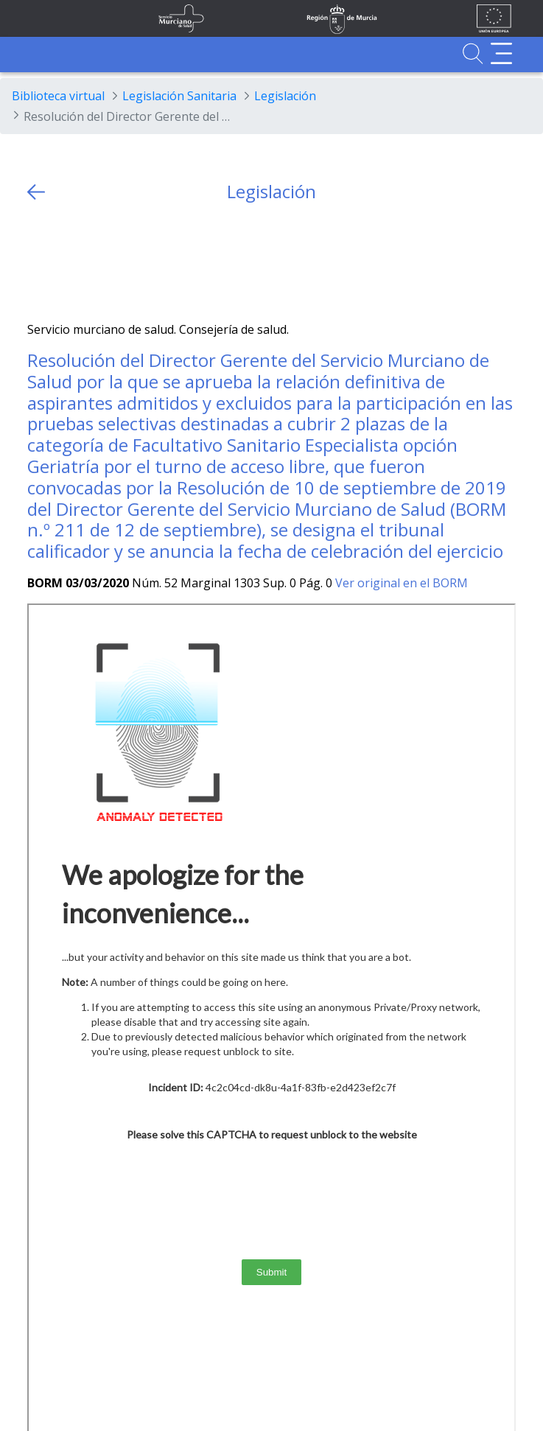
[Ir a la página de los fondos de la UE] (494, 18)
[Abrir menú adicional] (501, 53)
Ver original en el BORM (401, 583)
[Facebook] (67, 262)
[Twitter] (38, 262)
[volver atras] (36, 192)
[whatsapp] (96, 262)
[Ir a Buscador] (472, 53)
